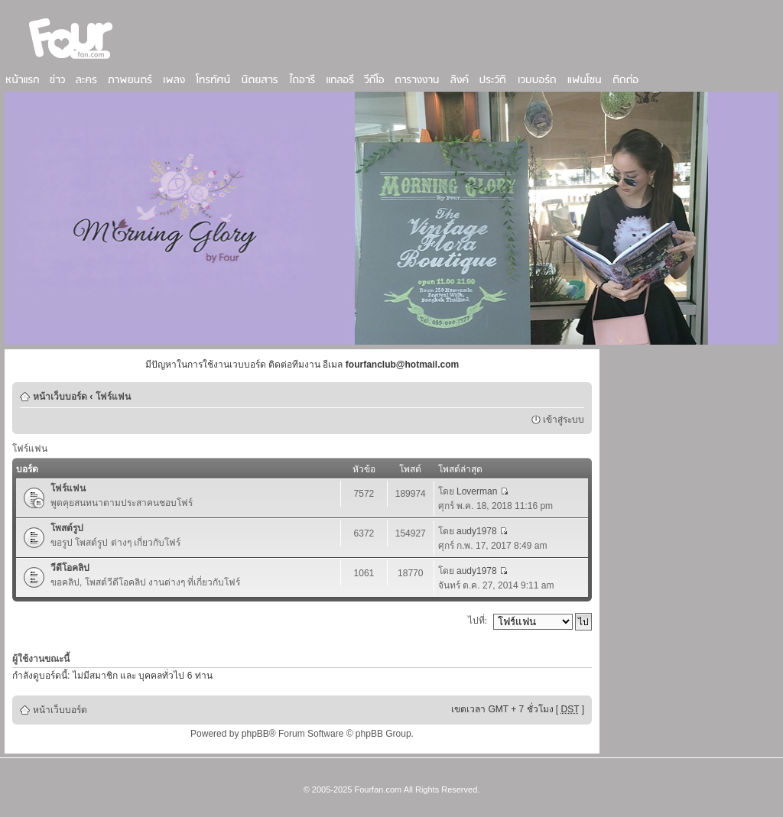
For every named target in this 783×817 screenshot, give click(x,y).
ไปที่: (477, 620)
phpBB (255, 733)
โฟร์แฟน (113, 396)
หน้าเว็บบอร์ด (60, 396)
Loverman (476, 491)
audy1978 (476, 531)
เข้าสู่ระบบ (563, 419)
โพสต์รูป (66, 528)
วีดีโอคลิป (69, 567)
